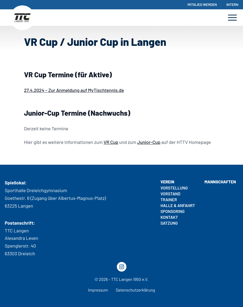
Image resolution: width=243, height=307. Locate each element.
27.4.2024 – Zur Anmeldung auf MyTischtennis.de (74, 90)
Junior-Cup (148, 142)
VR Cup (111, 142)
